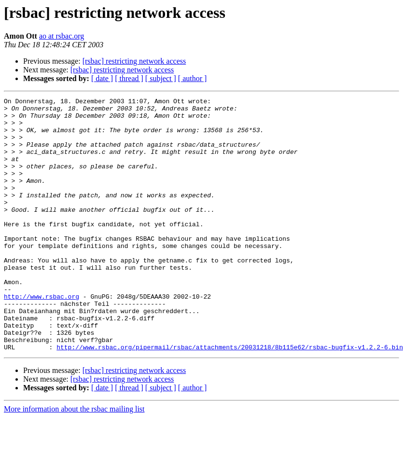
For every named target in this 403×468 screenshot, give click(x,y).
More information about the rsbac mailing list (74, 459)
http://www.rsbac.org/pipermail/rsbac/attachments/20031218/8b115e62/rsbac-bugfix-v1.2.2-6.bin (229, 397)
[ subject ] (160, 78)
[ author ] (192, 78)
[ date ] (102, 78)
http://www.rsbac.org (41, 336)
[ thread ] (129, 78)
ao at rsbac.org (61, 36)
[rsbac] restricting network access (134, 61)
